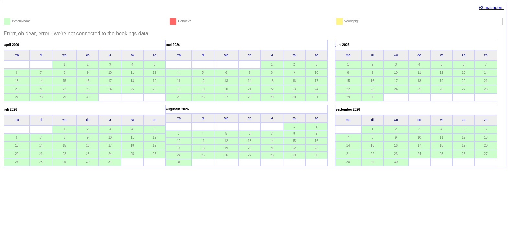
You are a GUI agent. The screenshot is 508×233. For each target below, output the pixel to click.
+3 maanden (491, 7)
